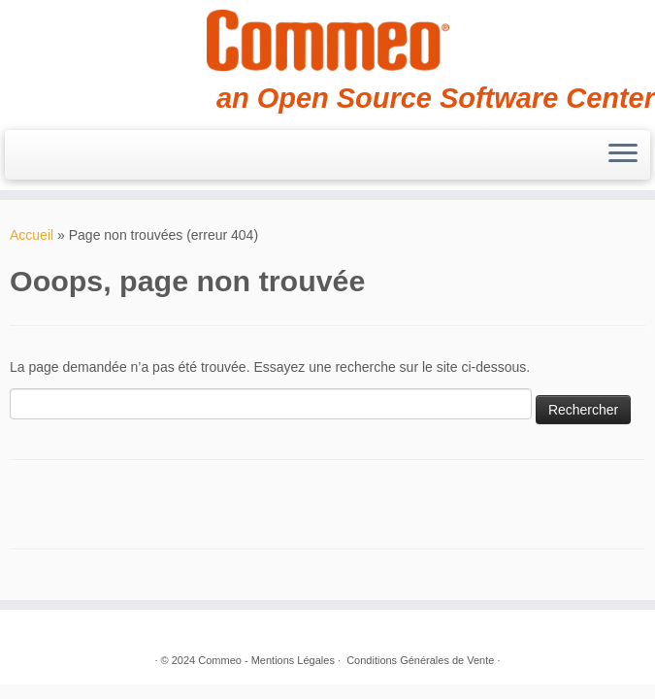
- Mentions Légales (290, 660)
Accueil (31, 235)
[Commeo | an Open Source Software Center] (327, 41)
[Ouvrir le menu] (623, 155)
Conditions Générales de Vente (420, 660)
